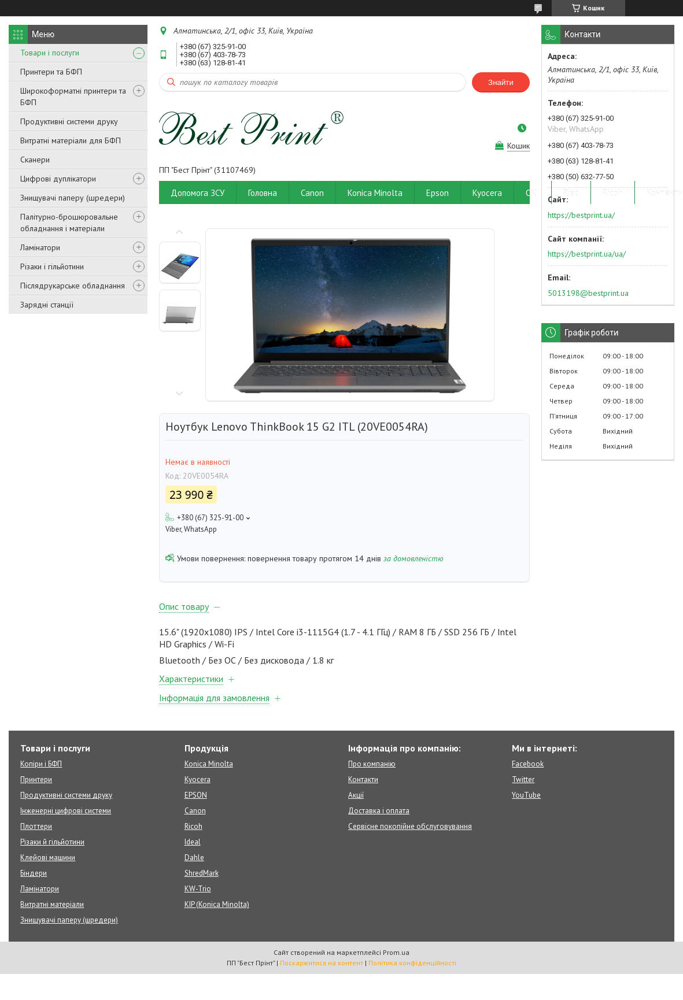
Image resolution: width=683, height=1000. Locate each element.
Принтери (36, 779)
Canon (312, 192)
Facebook (528, 764)
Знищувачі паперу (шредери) (72, 197)
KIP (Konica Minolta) (216, 904)
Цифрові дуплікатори (58, 178)
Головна (262, 192)
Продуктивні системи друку (69, 121)
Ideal (192, 842)
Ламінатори (40, 247)
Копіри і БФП (41, 764)
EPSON (195, 795)
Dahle (194, 857)
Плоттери (36, 826)
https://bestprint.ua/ (581, 215)
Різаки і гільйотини (52, 266)
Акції (356, 795)
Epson (437, 192)
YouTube (526, 795)
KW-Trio (197, 889)
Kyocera (487, 192)
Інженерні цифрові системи (65, 811)
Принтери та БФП (51, 71)
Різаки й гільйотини (52, 842)
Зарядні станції (46, 304)
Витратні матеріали (52, 904)
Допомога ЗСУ (197, 192)
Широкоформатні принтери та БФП (73, 97)
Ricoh (613, 192)
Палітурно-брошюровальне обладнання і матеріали (69, 223)
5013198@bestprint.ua (588, 293)
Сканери (35, 159)
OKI (533, 192)
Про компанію (372, 764)
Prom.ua (396, 952)
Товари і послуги (49, 52)
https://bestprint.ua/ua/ (587, 254)
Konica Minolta (375, 192)
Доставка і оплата (378, 811)
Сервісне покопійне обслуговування (410, 826)
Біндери (33, 873)
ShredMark (201, 873)
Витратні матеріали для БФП (70, 140)
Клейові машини (47, 857)
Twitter (523, 779)
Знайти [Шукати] (501, 82)
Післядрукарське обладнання (72, 285)
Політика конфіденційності (412, 962)
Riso (571, 192)
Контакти (363, 779)
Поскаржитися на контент (321, 962)
